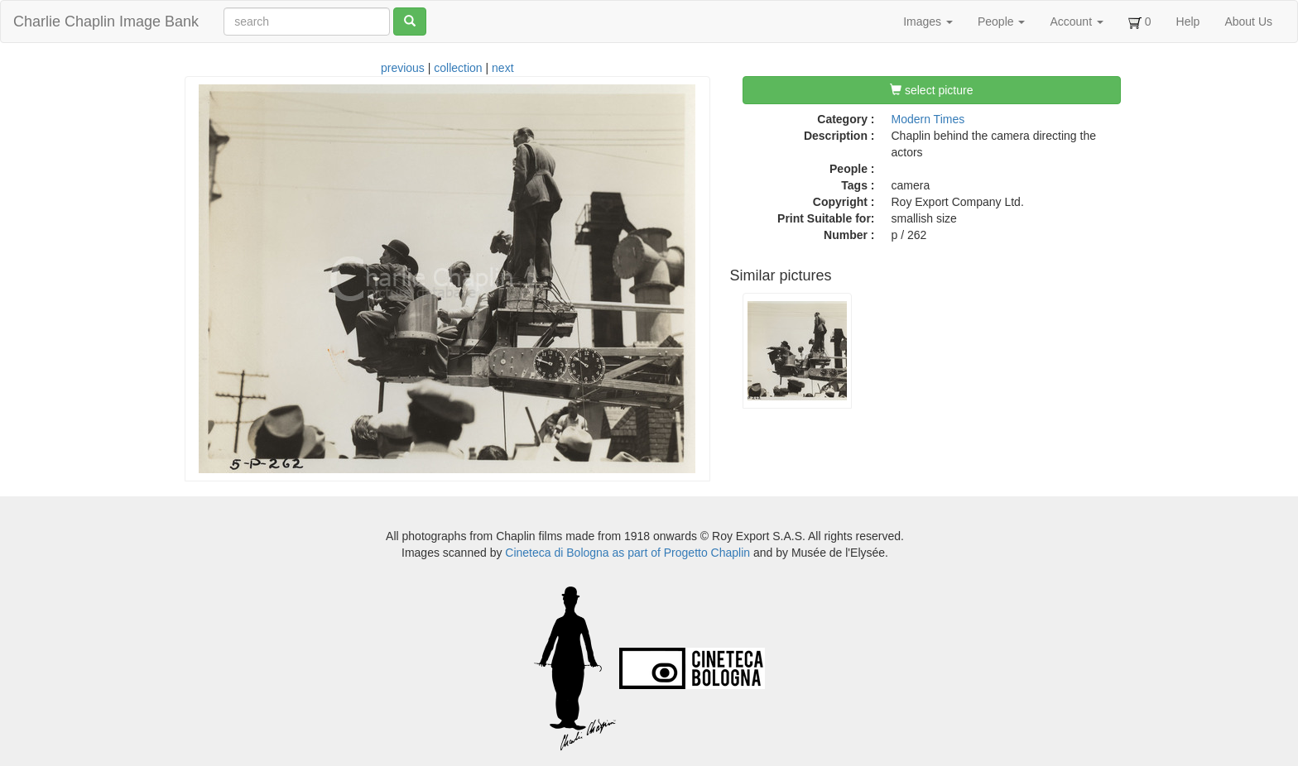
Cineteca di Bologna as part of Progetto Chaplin (627, 552)
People (1001, 21)
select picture (931, 90)
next (502, 67)
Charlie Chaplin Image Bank (106, 21)
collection (458, 67)
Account (1076, 21)
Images (928, 21)
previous (403, 67)
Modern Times (928, 119)
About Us (1248, 21)
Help (1188, 21)
